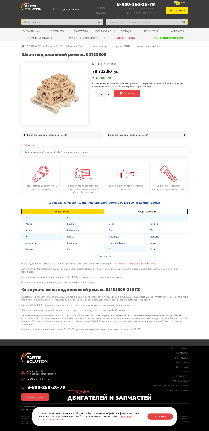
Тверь (153, 229)
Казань (70, 223)
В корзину (127, 93)
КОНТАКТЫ (177, 31)
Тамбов (154, 223)
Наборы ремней (32, 185)
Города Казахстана (146, 211)
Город (68, 9)
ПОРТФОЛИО (103, 31)
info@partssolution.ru (144, 12)
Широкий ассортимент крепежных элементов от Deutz (168, 187)
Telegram (100, 7)
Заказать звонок (176, 10)
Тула (152, 249)
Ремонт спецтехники (83, 38)
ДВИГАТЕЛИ (81, 31)
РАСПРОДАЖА (125, 38)
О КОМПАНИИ (31, 31)
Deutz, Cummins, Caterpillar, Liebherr (86, 190)
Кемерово (72, 242)
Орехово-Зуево (117, 242)
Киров (70, 249)
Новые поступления (168, 38)
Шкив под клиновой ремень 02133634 (128, 134)
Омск (111, 223)
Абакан (29, 223)
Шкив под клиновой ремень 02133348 (47, 134)
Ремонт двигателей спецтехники (171, 385)
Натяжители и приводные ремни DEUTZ (134, 263)
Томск (153, 242)
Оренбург (114, 236)
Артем (29, 229)
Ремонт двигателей (41, 38)
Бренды (126, 31)
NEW (185, 371)
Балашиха (31, 242)
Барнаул (30, 249)
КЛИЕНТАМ (151, 31)
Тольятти (154, 236)
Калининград (74, 229)
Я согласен (160, 416)
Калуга (70, 236)
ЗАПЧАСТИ (57, 31)
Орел (111, 229)
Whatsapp (101, 12)
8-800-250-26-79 (136, 4)
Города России (62, 211)
